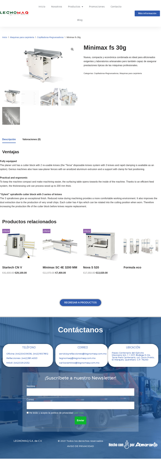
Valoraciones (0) (31, 139)
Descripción (9, 139)
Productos (75, 6)
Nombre (31, 390)
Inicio (42, 6)
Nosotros (56, 6)
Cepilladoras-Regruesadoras (50, 37)
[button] (147, 13)
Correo (31, 404)
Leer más (79, 417)
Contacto (116, 6)
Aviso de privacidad (80, 450)
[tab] (9, 139)
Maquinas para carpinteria (22, 37)
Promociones (97, 6)
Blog (80, 20)
